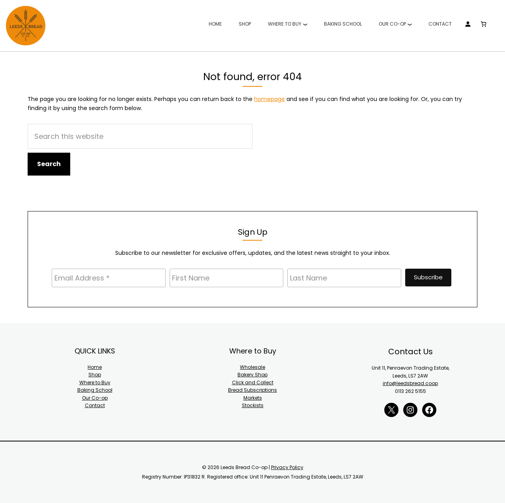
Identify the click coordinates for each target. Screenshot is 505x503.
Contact (95, 405)
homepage (269, 99)
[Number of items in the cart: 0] (483, 24)
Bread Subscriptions (252, 390)
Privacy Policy (287, 467)
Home (95, 367)
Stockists (253, 405)
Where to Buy (94, 382)
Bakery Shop (252, 374)
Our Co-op (95, 398)
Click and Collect (252, 382)
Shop (94, 374)
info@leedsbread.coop (410, 383)
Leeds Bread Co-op (25, 25)
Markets (252, 398)
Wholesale (252, 367)
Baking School (94, 390)
